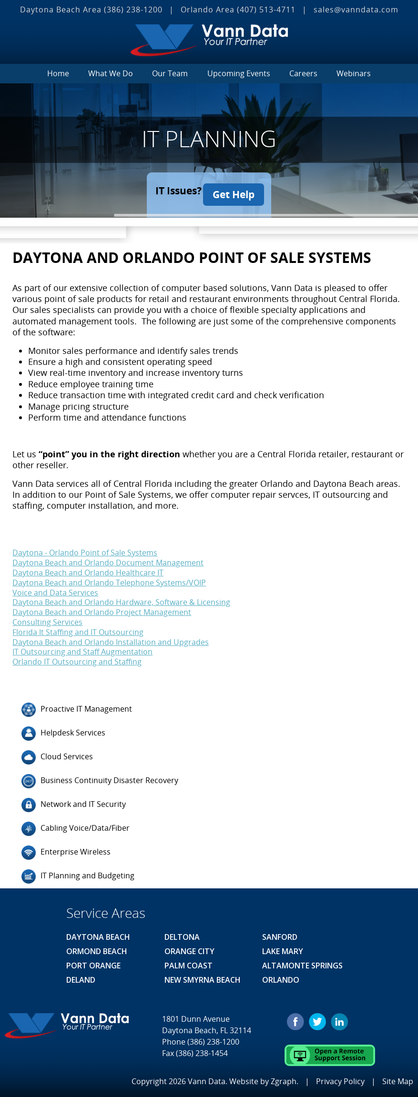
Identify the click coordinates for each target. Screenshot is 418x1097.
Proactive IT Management (76, 706)
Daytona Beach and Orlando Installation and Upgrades (110, 638)
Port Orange (93, 961)
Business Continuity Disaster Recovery (99, 777)
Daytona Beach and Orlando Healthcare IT (87, 569)
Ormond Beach (96, 947)
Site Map (397, 1077)
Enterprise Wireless (66, 849)
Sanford (279, 933)
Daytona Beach (98, 933)
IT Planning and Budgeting (77, 873)
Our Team (170, 73)
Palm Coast (188, 961)
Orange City (189, 947)
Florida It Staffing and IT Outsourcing (77, 628)
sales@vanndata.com (356, 9)
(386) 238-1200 (133, 9)
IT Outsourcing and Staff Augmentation (82, 648)
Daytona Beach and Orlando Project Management (101, 608)
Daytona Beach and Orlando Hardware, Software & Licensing (121, 598)
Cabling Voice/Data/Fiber (75, 825)
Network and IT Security (73, 801)
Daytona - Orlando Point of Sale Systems (84, 548)
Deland (80, 976)
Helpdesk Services (63, 730)
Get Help (236, 190)
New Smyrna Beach (202, 976)
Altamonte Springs (302, 961)
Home (58, 73)
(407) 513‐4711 (266, 9)
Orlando (280, 976)
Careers (303, 73)
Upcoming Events (238, 73)
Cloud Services (57, 753)
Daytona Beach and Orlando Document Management (108, 559)
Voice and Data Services (55, 588)
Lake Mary (282, 947)
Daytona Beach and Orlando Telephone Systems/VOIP (109, 579)
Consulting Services (47, 618)
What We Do (110, 73)
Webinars (353, 73)
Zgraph (283, 1077)
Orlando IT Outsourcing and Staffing (77, 658)
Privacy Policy (340, 1077)
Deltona (182, 933)
